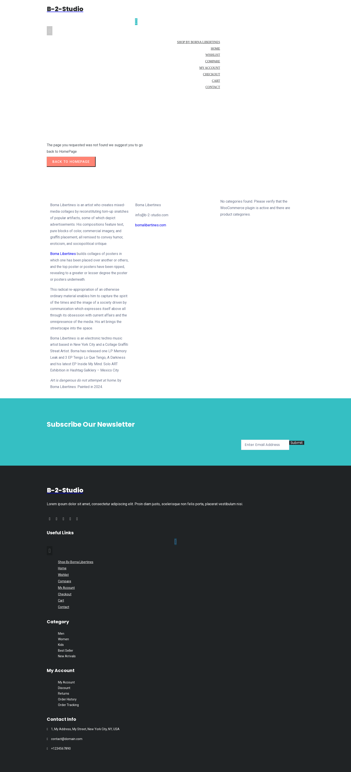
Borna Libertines (63, 254)
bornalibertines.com (150, 225)
